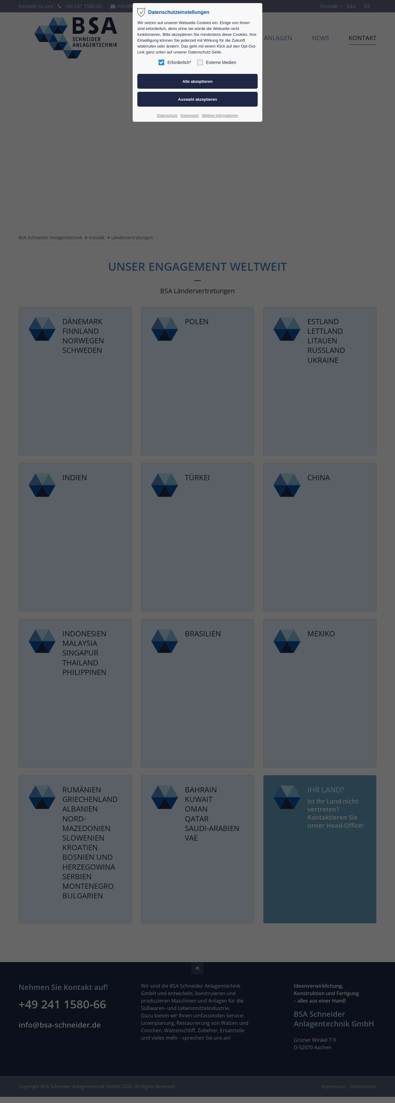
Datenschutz (167, 115)
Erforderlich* (175, 62)
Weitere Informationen (220, 115)
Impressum (190, 115)
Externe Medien (216, 62)
